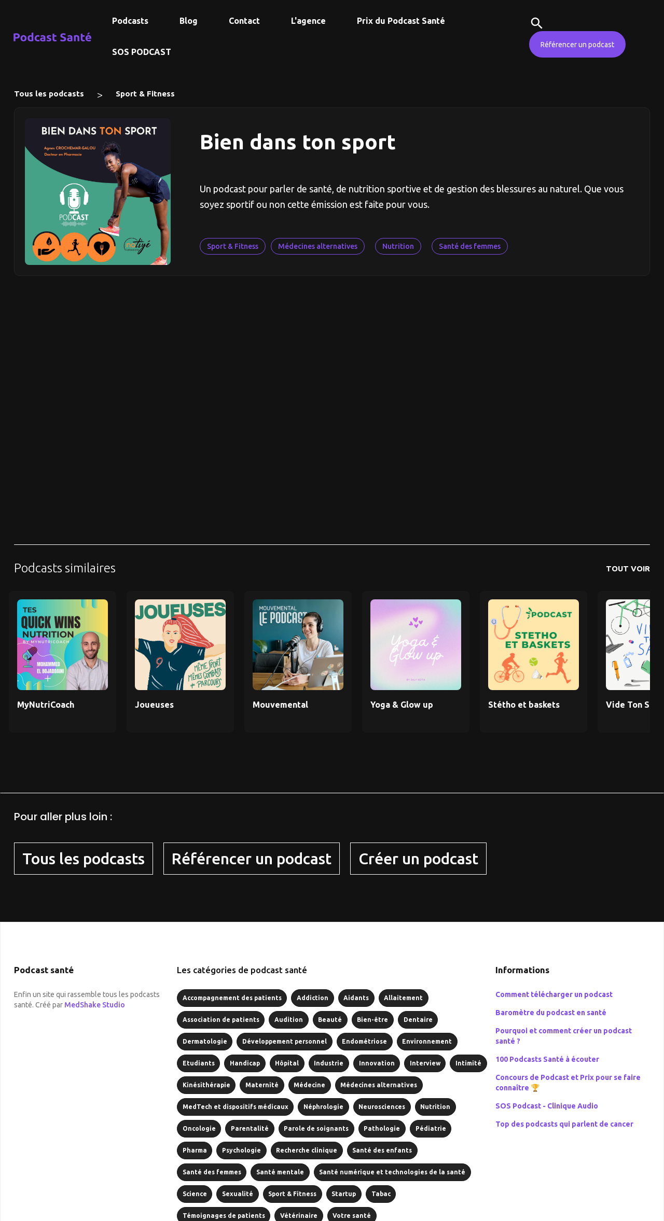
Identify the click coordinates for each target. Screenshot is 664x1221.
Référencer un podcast (577, 44)
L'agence (308, 20)
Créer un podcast (418, 858)
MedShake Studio (94, 1005)
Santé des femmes (470, 246)
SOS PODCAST (141, 52)
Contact (244, 20)
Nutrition (398, 246)
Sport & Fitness (145, 93)
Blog (188, 20)
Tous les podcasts (49, 93)
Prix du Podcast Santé (401, 20)
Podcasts (130, 20)
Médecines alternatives (317, 246)
